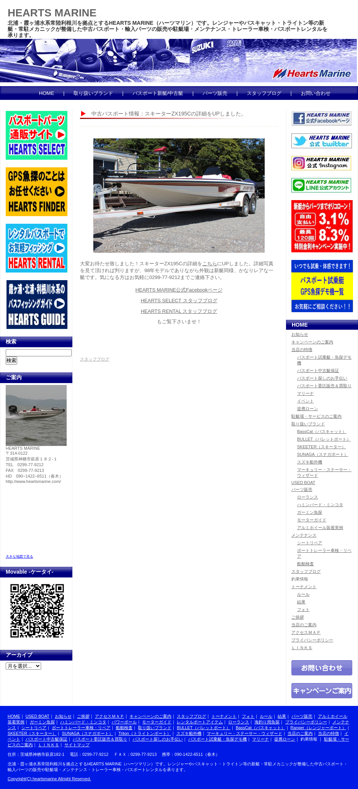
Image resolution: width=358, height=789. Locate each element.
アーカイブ (19, 655)
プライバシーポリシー (312, 640)
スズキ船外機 (309, 462)
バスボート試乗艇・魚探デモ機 (217, 739)
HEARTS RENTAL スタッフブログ (179, 311)
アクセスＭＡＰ (306, 632)
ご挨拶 (297, 617)
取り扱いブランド (93, 93)
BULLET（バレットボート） (324, 439)
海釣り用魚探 (267, 722)
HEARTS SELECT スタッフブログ (179, 300)
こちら (209, 263)
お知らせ (299, 334)
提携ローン (307, 408)
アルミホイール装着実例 (320, 527)
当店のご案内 (303, 624)
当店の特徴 (301, 349)
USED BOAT (303, 482)
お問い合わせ (316, 93)
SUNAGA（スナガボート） (322, 454)
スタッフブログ (264, 93)
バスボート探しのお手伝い (322, 378)
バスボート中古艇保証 (318, 370)
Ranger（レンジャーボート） (318, 727)
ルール (303, 594)
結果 (301, 602)
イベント (305, 401)
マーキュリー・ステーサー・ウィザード (244, 733)
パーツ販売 (215, 93)
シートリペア (309, 542)
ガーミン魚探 (309, 512)
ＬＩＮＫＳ (301, 647)
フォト (303, 609)
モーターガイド (311, 520)
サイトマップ (77, 744)
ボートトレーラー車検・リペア (81, 727)
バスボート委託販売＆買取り (324, 385)
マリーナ (305, 393)
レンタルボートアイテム (200, 722)
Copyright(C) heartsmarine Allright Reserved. (49, 778)
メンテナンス (303, 535)
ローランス (307, 497)
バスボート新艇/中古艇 (158, 93)
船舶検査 (305, 563)
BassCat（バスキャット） (322, 431)
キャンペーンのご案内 (312, 342)
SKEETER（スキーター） (321, 446)
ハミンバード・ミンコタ (320, 504)
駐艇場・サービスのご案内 (316, 416)
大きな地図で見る (19, 556)
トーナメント (303, 586)
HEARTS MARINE (52, 13)
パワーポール (124, 722)
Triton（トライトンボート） (144, 733)
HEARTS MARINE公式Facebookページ (179, 290)
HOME (46, 93)
